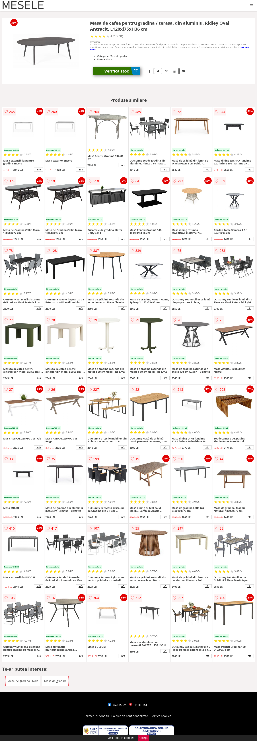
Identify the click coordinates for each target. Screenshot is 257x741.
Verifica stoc (122, 71)
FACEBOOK (117, 705)
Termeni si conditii (96, 716)
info (38, 169)
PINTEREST (138, 705)
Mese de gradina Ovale (22, 681)
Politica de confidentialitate (129, 716)
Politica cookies (161, 716)
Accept (143, 738)
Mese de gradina (55, 681)
